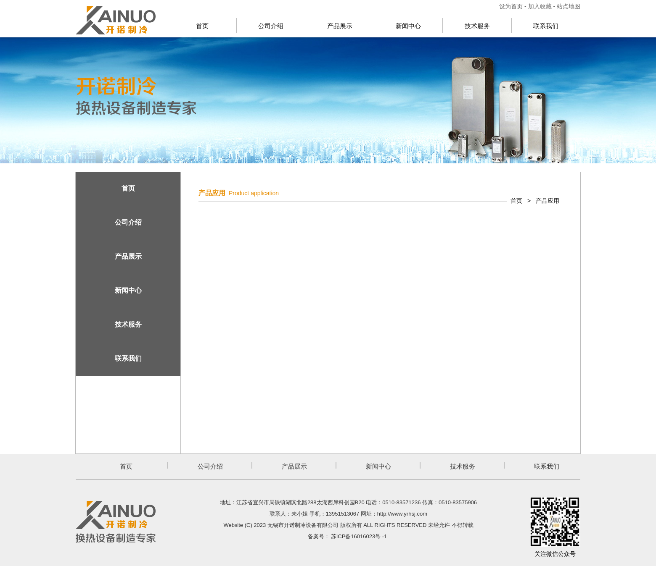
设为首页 (511, 6)
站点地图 (568, 6)
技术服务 (477, 25)
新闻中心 (408, 25)
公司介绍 (270, 25)
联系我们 (545, 25)
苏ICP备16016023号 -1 (359, 536)
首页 (202, 25)
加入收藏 (540, 6)
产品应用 (547, 200)
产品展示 (339, 25)
